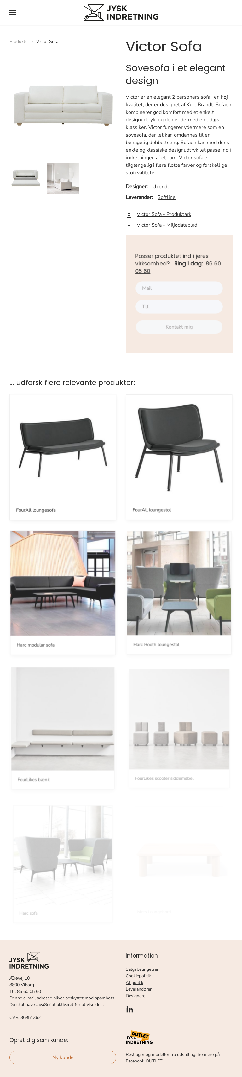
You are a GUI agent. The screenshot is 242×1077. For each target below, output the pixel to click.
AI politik (134, 983)
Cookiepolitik (138, 976)
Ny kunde (63, 1057)
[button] (12, 12)
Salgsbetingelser (142, 969)
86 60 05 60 (29, 991)
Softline (167, 197)
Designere (135, 996)
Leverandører (139, 989)
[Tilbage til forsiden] (121, 12)
